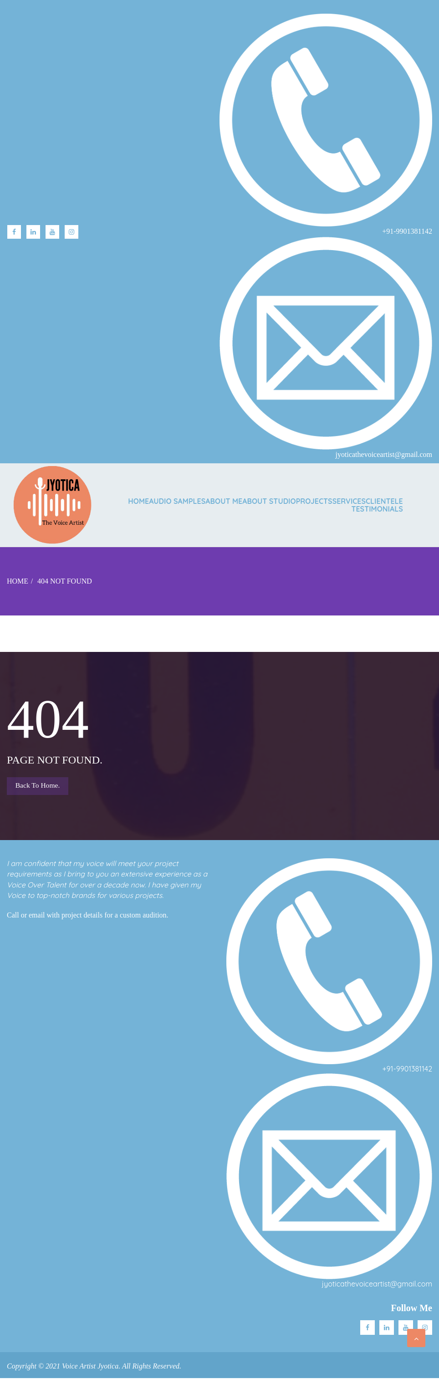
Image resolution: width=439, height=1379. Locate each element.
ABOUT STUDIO (269, 501)
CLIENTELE (384, 501)
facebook (14, 232)
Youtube (52, 232)
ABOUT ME (223, 501)
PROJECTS (314, 501)
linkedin (33, 232)
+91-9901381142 (407, 1069)
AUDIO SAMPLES (177, 501)
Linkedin (386, 1328)
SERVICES (349, 501)
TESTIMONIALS (377, 509)
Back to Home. (38, 786)
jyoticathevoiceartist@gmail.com (377, 1285)
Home (138, 501)
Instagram (71, 232)
